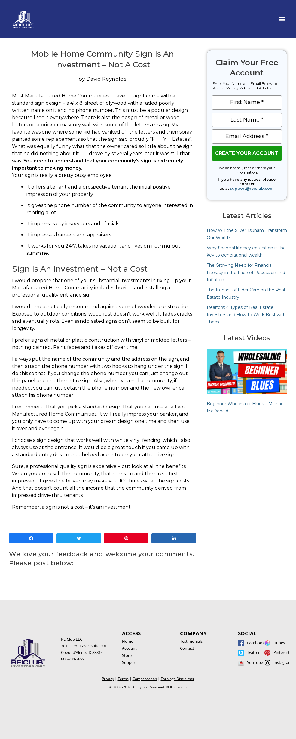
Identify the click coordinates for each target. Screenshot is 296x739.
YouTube (255, 662)
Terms (123, 678)
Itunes (279, 642)
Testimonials (191, 641)
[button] (282, 19)
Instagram (282, 662)
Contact (187, 648)
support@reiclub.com (251, 188)
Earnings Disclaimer (177, 678)
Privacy (108, 678)
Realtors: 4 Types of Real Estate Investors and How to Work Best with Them (246, 315)
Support (129, 662)
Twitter (253, 652)
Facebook (255, 642)
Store (127, 655)
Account (129, 648)
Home (127, 641)
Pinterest (281, 652)
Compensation (145, 678)
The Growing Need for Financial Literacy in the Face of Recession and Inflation (246, 272)
